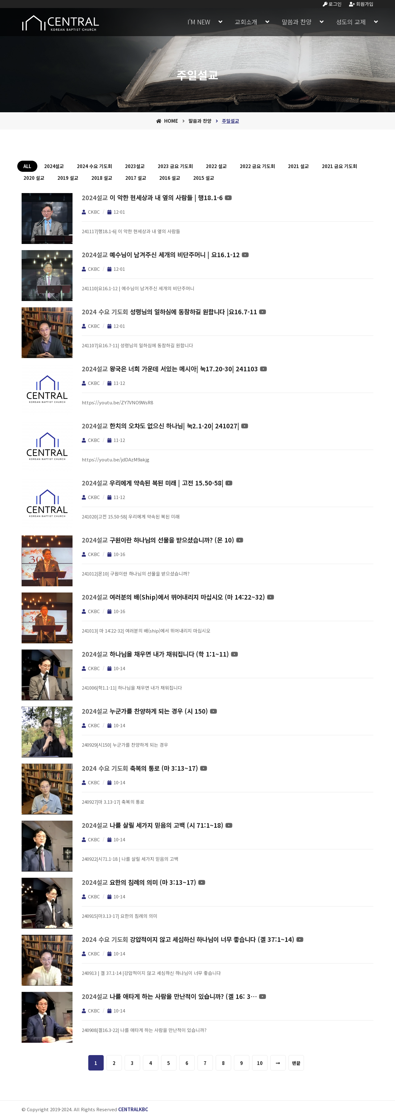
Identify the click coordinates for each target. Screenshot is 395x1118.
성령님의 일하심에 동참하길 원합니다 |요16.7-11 (193, 311)
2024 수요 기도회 (94, 166)
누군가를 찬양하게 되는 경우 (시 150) (159, 711)
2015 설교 (203, 178)
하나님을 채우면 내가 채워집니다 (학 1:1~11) (169, 654)
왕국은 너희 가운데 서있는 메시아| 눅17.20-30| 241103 (184, 368)
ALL (27, 166)
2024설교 (54, 166)
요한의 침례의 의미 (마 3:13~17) (153, 882)
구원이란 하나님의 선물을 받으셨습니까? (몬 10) (172, 539)
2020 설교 (33, 178)
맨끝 (296, 1063)
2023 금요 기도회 (175, 166)
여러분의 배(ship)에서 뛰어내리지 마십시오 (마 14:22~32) (187, 596)
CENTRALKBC (133, 1109)
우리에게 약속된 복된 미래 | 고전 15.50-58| (166, 482)
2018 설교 (101, 178)
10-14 (116, 668)
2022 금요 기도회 (257, 166)
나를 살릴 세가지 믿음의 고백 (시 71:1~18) (166, 825)
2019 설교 (67, 178)
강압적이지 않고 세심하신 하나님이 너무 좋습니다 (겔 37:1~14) (212, 939)
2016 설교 (169, 178)
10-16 (116, 554)
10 (260, 1063)
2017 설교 (135, 178)
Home (167, 121)
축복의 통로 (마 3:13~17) (164, 768)
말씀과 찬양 (296, 21)
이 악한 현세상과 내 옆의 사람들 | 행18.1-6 (166, 197)
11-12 (116, 383)
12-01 (116, 211)
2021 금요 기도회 (339, 166)
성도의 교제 (351, 21)
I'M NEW (199, 21)
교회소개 (246, 21)
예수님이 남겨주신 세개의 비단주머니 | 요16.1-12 (175, 254)
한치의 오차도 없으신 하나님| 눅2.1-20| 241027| (174, 425)
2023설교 (135, 166)
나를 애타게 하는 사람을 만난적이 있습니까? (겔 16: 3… (183, 996)
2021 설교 (298, 166)
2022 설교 (216, 166)
